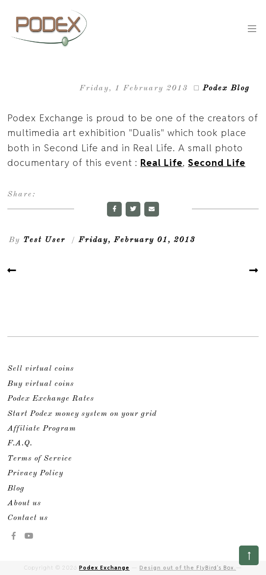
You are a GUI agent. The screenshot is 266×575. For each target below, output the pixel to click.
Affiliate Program (41, 429)
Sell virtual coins (40, 369)
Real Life (161, 162)
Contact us (27, 518)
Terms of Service (39, 459)
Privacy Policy (35, 473)
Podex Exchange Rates (50, 399)
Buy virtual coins (40, 384)
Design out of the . (187, 567)
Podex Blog (226, 88)
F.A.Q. (19, 443)
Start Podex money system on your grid (82, 414)
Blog (16, 489)
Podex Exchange (104, 567)
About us (24, 503)
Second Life (216, 162)
